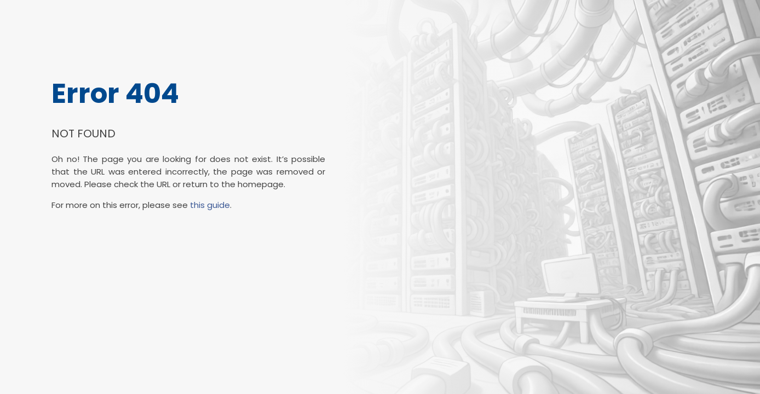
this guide (210, 205)
